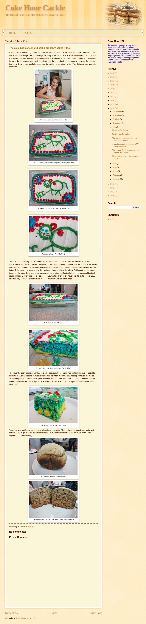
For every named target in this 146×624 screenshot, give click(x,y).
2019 (112, 89)
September (117, 123)
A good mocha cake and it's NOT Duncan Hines (125, 145)
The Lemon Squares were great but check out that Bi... (126, 151)
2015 (112, 104)
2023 (112, 73)
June (115, 163)
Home (12, 32)
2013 (112, 184)
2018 (112, 93)
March (115, 171)
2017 (112, 97)
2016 (112, 100)
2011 (112, 192)
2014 (112, 108)
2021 (112, 81)
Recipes (27, 32)
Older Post (96, 613)
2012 (112, 188)
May (114, 167)
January (116, 179)
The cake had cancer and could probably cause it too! (40, 48)
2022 (112, 77)
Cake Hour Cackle (35, 7)
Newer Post (11, 613)
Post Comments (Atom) (25, 618)
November (117, 115)
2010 (112, 196)
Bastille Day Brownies (121, 134)
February (116, 175)
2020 (112, 85)
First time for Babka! (120, 130)
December (117, 111)
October (116, 119)
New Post (111, 219)
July (114, 127)
